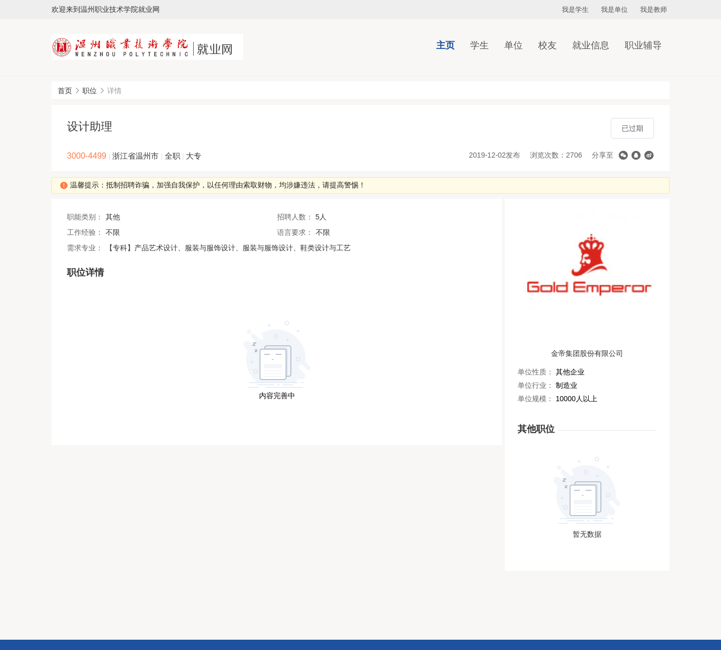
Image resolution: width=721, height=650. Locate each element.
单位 (513, 45)
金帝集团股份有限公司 (587, 353)
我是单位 (614, 9)
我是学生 (575, 9)
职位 (89, 91)
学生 (479, 45)
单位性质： (536, 372)
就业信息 (590, 45)
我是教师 (653, 9)
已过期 (632, 128)
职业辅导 (643, 45)
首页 (65, 91)
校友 (547, 45)
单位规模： (536, 399)
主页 (445, 45)
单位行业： (536, 385)
